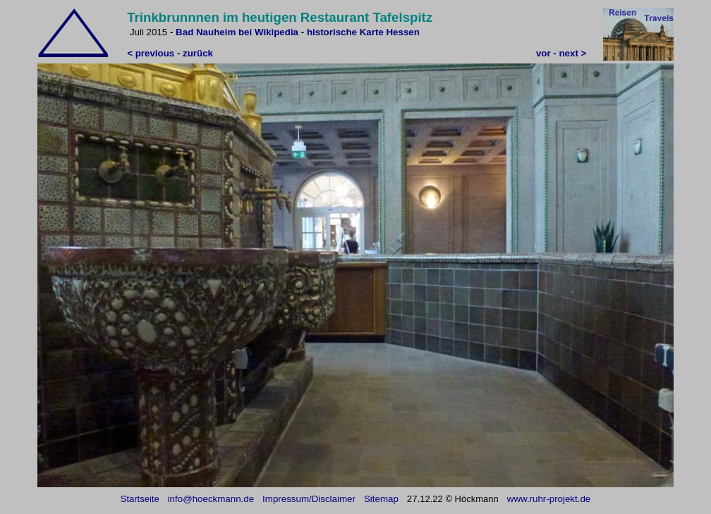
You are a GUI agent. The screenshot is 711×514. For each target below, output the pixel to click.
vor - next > (561, 53)
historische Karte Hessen (363, 32)
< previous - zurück (170, 53)
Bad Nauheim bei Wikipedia (237, 32)
